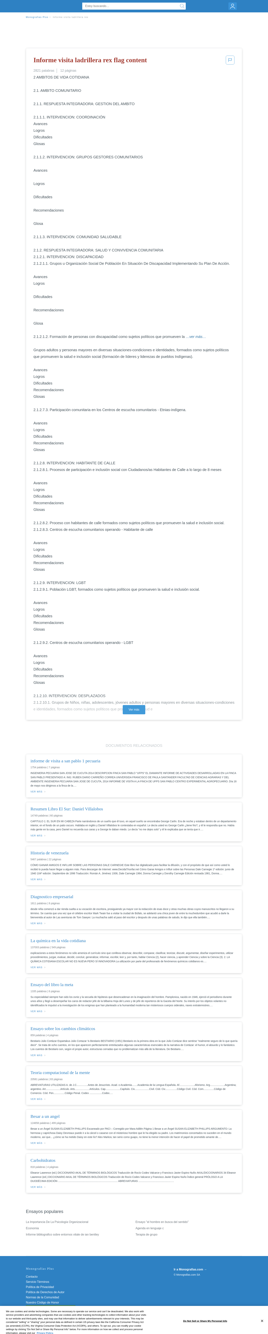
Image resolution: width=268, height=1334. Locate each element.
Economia (32, 1228)
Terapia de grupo (146, 1234)
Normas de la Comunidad (42, 1297)
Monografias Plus (37, 17)
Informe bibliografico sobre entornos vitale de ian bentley (62, 1234)
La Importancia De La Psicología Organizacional (57, 1222)
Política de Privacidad (40, 1287)
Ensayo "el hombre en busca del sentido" (162, 1222)
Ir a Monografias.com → (190, 1269)
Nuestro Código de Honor (42, 1302)
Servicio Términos (37, 1281)
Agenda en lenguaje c (149, 1228)
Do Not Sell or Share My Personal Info (50, 1307)
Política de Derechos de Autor (45, 1292)
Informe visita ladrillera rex (70, 17)
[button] (230, 61)
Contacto (32, 1276)
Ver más (134, 709)
